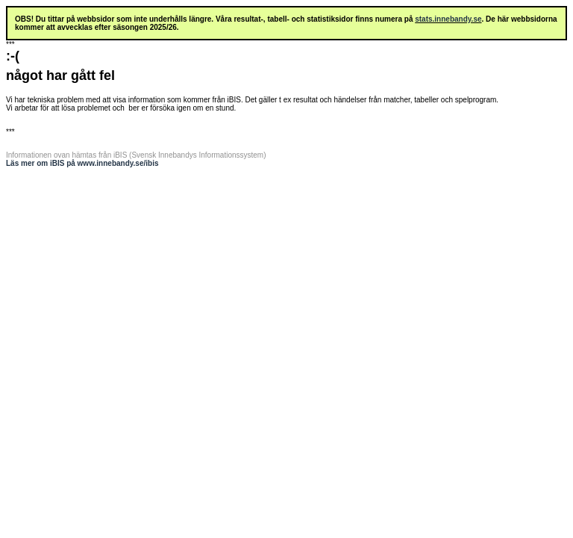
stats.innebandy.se (448, 19)
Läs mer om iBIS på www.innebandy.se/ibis (82, 163)
